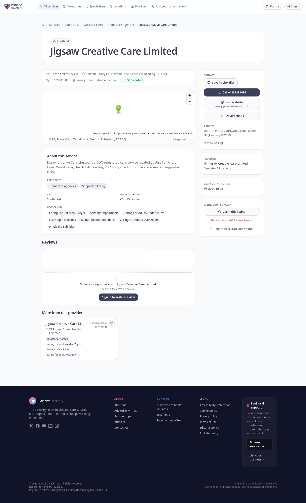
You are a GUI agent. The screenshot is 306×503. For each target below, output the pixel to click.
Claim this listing (231, 212)
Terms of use (208, 422)
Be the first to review (62, 74)
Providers (139, 6)
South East (72, 25)
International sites (169, 420)
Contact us (121, 427)
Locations (118, 6)
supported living (93, 186)
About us (120, 405)
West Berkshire (94, 25)
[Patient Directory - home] (18, 6)
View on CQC (214, 143)
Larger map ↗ (182, 139)
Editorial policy (209, 427)
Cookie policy (208, 411)
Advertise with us (125, 411)
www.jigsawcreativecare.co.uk (94, 80)
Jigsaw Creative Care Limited (226, 163)
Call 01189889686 (232, 92)
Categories (72, 6)
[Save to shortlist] (111, 323)
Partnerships (122, 416)
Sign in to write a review (118, 297)
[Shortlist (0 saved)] (273, 6)
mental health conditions (98, 220)
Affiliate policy (209, 433)
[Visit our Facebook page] (38, 426)
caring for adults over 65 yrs (139, 220)
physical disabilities (62, 226)
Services (54, 25)
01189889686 (57, 80)
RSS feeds (163, 415)
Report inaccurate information (232, 229)
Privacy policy (209, 416)
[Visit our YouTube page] (44, 426)
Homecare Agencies (121, 25)
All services (48, 6)
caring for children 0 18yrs (67, 213)
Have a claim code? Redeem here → (232, 220)
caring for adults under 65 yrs (144, 213)
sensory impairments (104, 213)
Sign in (293, 6)
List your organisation (169, 6)
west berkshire (130, 199)
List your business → (257, 457)
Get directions (232, 116)
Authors (119, 422)
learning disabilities (62, 220)
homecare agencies (62, 186)
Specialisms (95, 6)
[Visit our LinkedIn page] (50, 426)
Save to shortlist (220, 82)
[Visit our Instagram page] (57, 426)
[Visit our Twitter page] (31, 426)
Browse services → (257, 444)
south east (54, 199)
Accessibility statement (215, 405)
